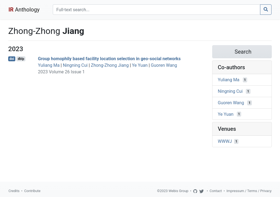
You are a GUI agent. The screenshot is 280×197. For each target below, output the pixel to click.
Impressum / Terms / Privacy (249, 191)
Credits (13, 191)
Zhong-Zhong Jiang (110, 65)
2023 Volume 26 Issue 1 (61, 71)
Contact (216, 191)
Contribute (32, 191)
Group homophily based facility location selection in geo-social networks (109, 58)
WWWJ (225, 141)
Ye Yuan (140, 65)
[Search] (156, 9)
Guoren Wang (164, 65)
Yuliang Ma (49, 65)
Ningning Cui (75, 65)
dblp (21, 59)
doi (12, 59)
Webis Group (178, 191)
